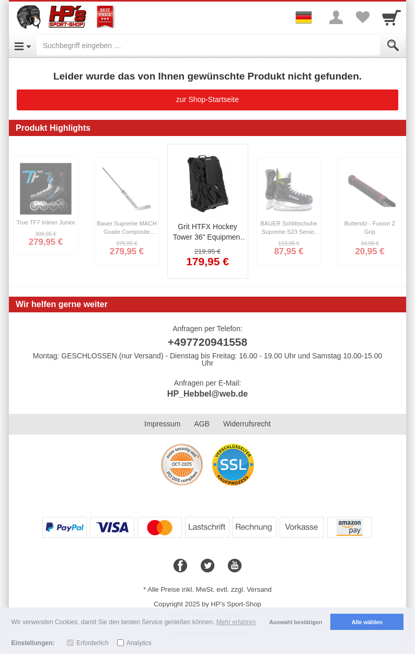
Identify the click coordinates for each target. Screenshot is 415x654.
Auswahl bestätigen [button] (295, 622)
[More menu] (336, 17)
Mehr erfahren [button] (236, 622)
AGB (202, 424)
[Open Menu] (22, 45)
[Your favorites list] (362, 17)
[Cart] (391, 17)
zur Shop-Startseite (207, 99)
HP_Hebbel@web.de (207, 393)
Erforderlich (92, 643)
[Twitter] (207, 566)
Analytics (139, 643)
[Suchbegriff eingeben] (208, 45)
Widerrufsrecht (247, 424)
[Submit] (393, 45)
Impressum (162, 424)
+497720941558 (207, 342)
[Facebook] (180, 566)
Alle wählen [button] (367, 622)
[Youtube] (234, 566)
